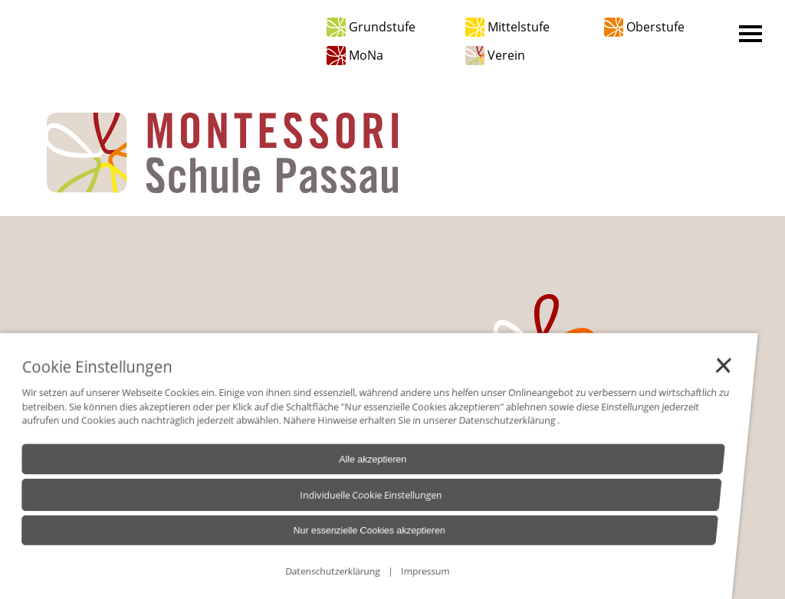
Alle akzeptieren (341, 471)
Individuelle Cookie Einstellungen (336, 505)
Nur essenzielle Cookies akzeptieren (333, 537)
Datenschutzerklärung (469, 434)
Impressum (379, 574)
